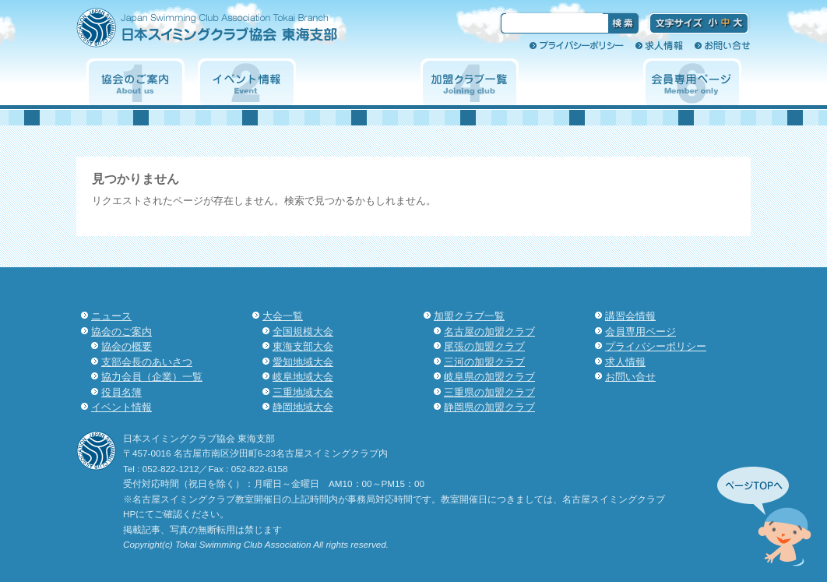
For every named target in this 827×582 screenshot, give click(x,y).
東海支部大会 (303, 346)
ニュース (111, 316)
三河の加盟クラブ (484, 362)
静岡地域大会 (303, 407)
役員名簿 (121, 392)
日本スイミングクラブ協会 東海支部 (234, 33)
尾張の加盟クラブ (484, 346)
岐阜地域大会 (303, 377)
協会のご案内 (135, 81)
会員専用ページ (692, 81)
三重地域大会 (303, 392)
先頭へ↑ (764, 516)
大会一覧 (358, 81)
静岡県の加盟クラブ (489, 407)
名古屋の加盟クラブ (489, 331)
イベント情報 (247, 81)
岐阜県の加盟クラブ (489, 377)
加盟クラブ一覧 (470, 81)
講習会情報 (581, 81)
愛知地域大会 (303, 362)
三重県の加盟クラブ (489, 392)
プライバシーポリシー (577, 45)
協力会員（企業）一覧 (151, 377)
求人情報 (659, 45)
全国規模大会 (303, 331)
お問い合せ (723, 45)
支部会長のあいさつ (146, 362)
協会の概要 (126, 346)
